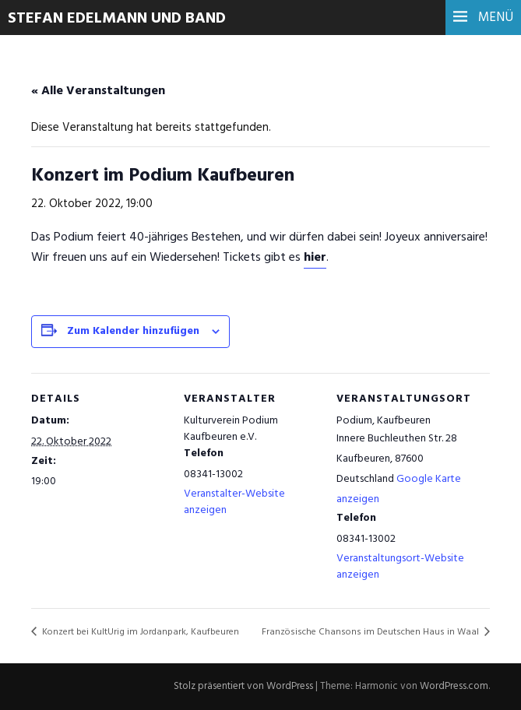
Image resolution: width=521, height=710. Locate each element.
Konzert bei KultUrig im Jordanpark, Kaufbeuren (139, 632)
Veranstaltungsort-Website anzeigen (400, 567)
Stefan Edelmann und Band (117, 18)
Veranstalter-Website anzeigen (234, 502)
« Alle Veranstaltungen (98, 91)
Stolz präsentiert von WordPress (243, 686)
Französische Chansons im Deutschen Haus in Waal (371, 632)
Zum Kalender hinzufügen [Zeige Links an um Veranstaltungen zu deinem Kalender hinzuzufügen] (133, 331)
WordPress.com (454, 686)
